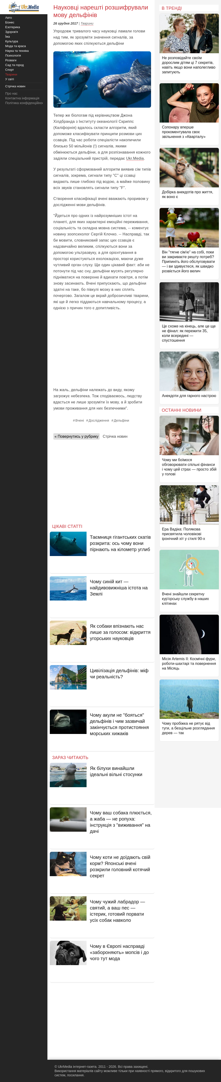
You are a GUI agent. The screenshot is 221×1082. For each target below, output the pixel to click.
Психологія (13, 55)
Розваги (10, 60)
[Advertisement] (102, 349)
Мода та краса (15, 46)
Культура (11, 41)
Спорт (9, 69)
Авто (8, 17)
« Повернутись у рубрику (76, 436)
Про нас (11, 93)
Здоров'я (11, 32)
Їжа (7, 36)
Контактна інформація (22, 98)
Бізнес (9, 22)
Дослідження (99, 420)
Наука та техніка (17, 51)
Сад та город (14, 65)
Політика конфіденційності (25, 103)
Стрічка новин (115, 436)
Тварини (87, 23)
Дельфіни (121, 420)
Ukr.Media (135, 158)
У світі (9, 79)
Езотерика (12, 27)
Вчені (79, 420)
